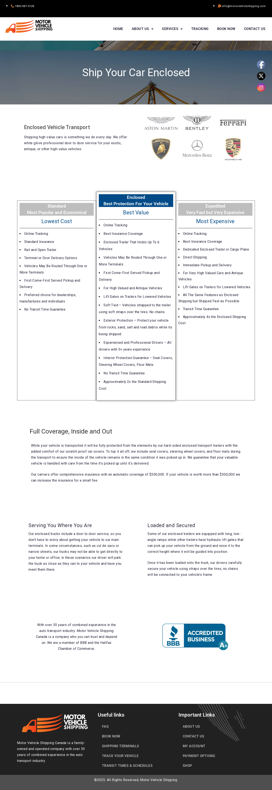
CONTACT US (255, 29)
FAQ (105, 726)
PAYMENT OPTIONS (199, 756)
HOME (118, 29)
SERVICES (172, 29)
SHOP (187, 765)
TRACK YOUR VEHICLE (120, 756)
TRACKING (200, 29)
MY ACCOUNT (194, 746)
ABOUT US (143, 29)
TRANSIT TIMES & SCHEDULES (127, 765)
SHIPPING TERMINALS (120, 746)
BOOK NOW (226, 29)
